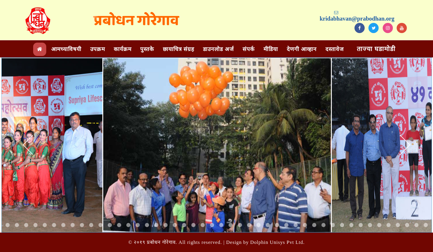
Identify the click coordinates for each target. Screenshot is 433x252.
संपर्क (249, 49)
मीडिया (270, 49)
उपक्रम (97, 49)
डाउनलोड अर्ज (218, 49)
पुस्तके (147, 49)
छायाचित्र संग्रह (178, 49)
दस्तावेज (334, 49)
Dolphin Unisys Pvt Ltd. (277, 242)
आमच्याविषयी (66, 49)
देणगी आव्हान (302, 49)
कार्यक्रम (122, 49)
